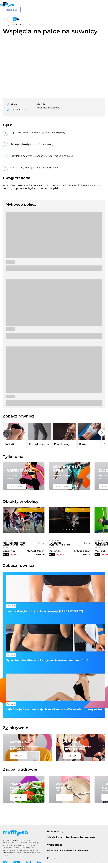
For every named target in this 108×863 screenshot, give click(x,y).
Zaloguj (96, 5)
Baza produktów (87, 837)
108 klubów (30, 510)
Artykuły (51, 837)
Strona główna (8, 25)
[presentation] (101, 432)
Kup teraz (16, 486)
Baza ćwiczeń (21, 25)
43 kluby (77, 510)
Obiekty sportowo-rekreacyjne (61, 850)
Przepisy (60, 837)
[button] (18, 534)
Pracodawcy (83, 850)
